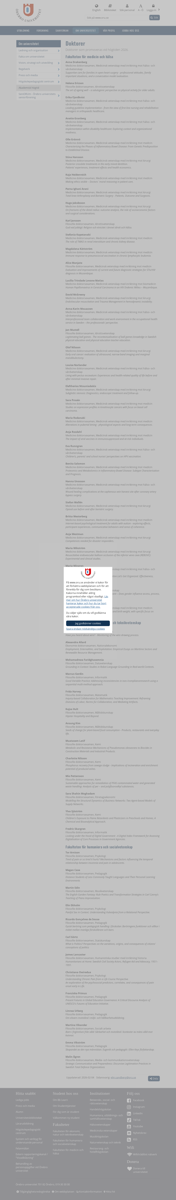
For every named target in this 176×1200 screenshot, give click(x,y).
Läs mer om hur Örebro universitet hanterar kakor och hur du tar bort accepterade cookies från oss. (87, 602)
